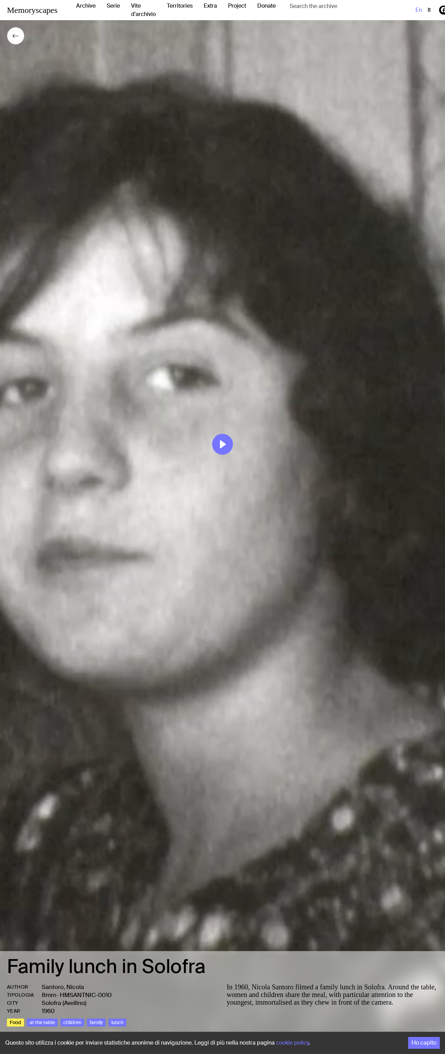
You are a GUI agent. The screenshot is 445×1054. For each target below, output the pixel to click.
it (429, 10)
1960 (48, 1011)
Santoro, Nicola (63, 987)
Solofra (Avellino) (64, 1003)
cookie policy (292, 1042)
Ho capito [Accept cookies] (424, 1042)
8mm (49, 995)
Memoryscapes (32, 10)
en (418, 10)
